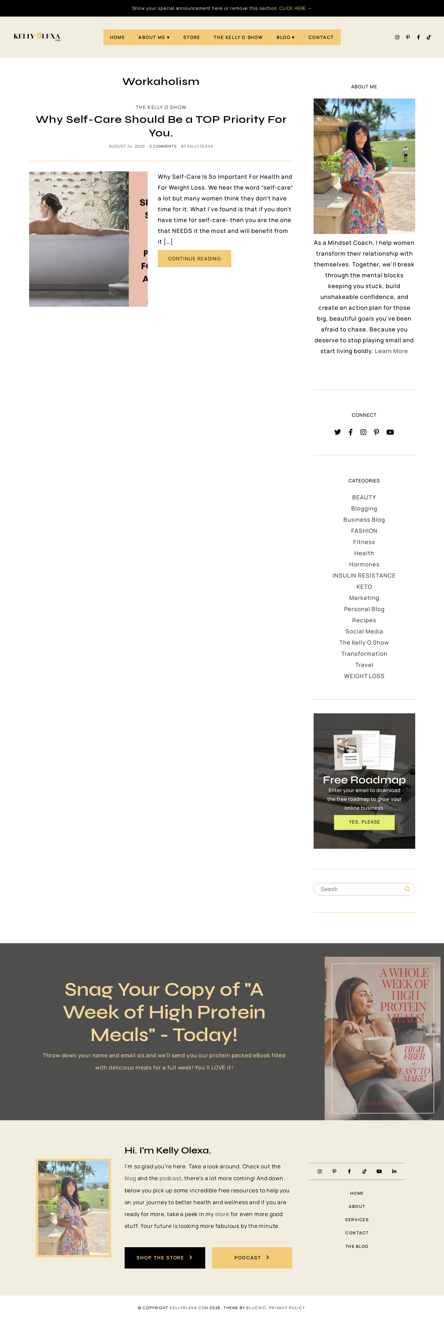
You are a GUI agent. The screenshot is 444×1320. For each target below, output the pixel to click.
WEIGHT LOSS (364, 676)
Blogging (364, 508)
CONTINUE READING (194, 258)
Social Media (364, 631)
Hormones (364, 564)
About (357, 1206)
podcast (171, 1178)
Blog (283, 37)
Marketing (364, 598)
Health (364, 553)
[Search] (407, 889)
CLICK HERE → (295, 8)
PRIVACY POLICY (287, 1307)
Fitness (364, 542)
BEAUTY (364, 497)
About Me (152, 37)
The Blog (357, 1246)
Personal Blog (364, 609)
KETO (364, 586)
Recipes (364, 620)
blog (130, 1178)
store (222, 1214)
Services (357, 1219)
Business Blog (364, 519)
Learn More (391, 351)
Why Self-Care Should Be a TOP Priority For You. (161, 126)
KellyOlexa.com (189, 1307)
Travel (364, 665)
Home (117, 37)
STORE (191, 37)
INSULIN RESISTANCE (364, 575)
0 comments (163, 146)
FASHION (364, 531)
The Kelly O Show (238, 37)
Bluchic (256, 1307)
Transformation (364, 653)
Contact (321, 37)
